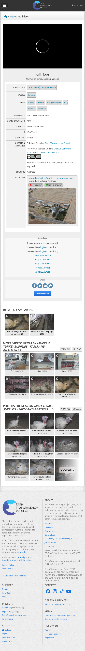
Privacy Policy (8, 565)
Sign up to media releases (56, 619)
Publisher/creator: (36, 143)
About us (48, 523)
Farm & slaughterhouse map (14, 615)
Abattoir (40, 102)
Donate (5, 589)
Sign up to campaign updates (57, 604)
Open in (36, 185)
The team (49, 527)
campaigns (22, 557)
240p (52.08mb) (42, 271)
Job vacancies (50, 542)
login (43, 243)
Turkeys (31, 94)
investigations (9, 560)
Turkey (31, 102)
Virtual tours (7, 619)
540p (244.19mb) (42, 263)
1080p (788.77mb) (42, 255)
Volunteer (6, 593)
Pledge (47, 630)
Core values (50, 535)
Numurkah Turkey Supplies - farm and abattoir (50, 177)
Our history (50, 531)
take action (26, 560)
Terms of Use (7, 569)
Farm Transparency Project (57, 143)
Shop (4, 597)
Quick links (7, 641)
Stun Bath (42, 108)
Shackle (31, 108)
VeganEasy (49, 638)
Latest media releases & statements (60, 615)
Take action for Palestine (14, 575)
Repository (10, 611)
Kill (65, 102)
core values (22, 552)
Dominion (13, 608)
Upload (77, 349)
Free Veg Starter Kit (53, 634)
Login (4, 634)
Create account (8, 637)
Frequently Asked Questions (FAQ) (59, 539)
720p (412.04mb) (42, 259)
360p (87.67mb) (42, 267)
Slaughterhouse (49, 87)
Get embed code (42, 293)
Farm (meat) (33, 87)
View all (65, 349)
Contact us (49, 546)
